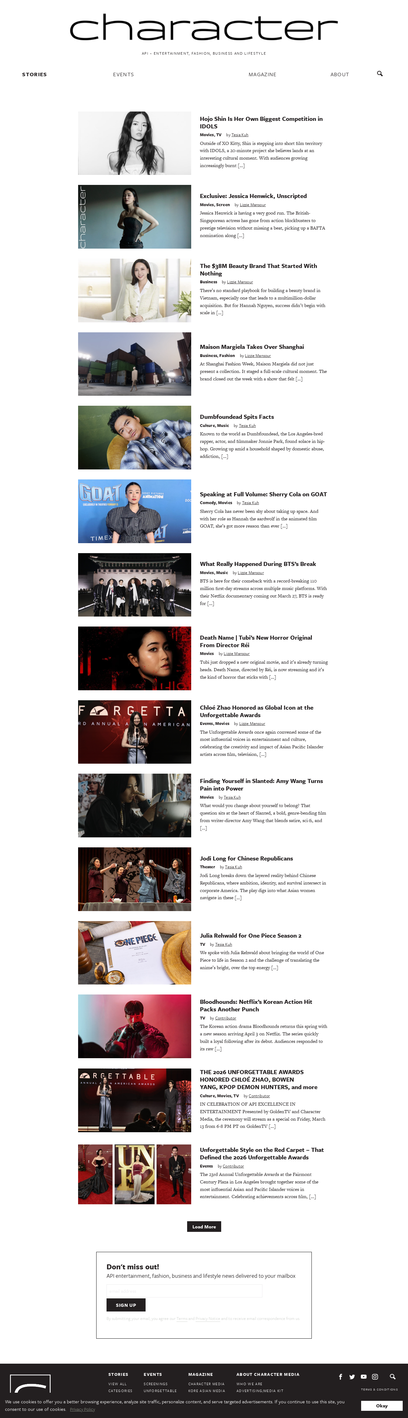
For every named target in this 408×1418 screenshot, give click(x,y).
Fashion (227, 355)
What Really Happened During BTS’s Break (258, 563)
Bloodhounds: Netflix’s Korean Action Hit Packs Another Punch (256, 1005)
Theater (207, 866)
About (339, 74)
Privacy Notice (208, 1303)
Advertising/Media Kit (260, 1375)
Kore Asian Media (206, 1375)
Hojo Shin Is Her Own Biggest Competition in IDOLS (261, 122)
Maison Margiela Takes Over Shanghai (252, 346)
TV (218, 134)
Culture (207, 425)
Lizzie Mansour (253, 204)
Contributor (225, 1017)
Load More (204, 1226)
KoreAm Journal (206, 1389)
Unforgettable (160, 1375)
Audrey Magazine (206, 1382)
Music (223, 425)
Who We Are (249, 1368)
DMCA (393, 1383)
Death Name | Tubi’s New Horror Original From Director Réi (256, 641)
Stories (35, 74)
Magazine (263, 74)
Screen (223, 204)
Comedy (208, 502)
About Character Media (268, 1359)
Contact (245, 1382)
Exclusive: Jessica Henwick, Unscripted (253, 195)
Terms (182, 1303)
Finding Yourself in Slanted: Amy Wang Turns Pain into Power (261, 784)
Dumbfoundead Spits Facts (237, 416)
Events (123, 74)
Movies (207, 134)
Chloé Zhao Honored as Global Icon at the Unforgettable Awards (256, 710)
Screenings (156, 1368)
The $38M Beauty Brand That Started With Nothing (258, 269)
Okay (382, 1405)
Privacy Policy (384, 1378)
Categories (120, 1375)
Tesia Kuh (240, 134)
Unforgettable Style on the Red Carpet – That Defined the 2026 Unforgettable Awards (262, 1153)
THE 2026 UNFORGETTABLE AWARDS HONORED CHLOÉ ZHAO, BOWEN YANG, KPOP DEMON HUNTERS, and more (258, 1079)
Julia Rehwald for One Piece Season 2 (250, 935)
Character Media (206, 1368)
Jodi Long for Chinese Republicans (246, 858)
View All (117, 1368)
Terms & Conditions (379, 1373)
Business (208, 281)
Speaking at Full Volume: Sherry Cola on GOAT (263, 493)
